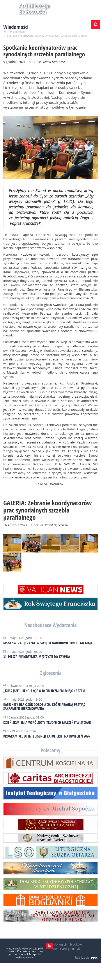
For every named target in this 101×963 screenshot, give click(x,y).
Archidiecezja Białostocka (23, 8)
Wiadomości (17, 32)
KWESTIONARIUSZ (50, 484)
